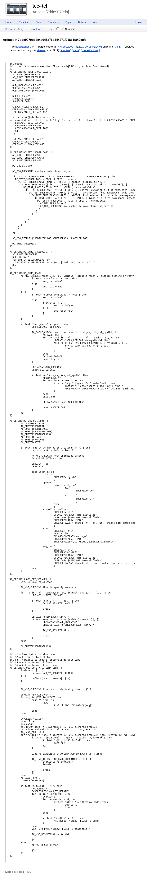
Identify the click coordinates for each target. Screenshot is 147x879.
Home (8, 22)
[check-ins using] (90, 50)
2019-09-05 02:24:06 (90, 46)
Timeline (24, 22)
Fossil (20, 871)
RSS (28, 871)
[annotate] (65, 50)
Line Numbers (65, 29)
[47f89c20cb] (65, 47)
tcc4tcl (40, 6)
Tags (68, 22)
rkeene (41, 50)
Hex (50, 29)
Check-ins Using (14, 29)
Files (38, 22)
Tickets (82, 22)
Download (35, 29)
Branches (53, 22)
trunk (118, 46)
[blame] (76, 50)
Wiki (95, 22)
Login (138, 22)
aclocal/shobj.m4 (24, 46)
